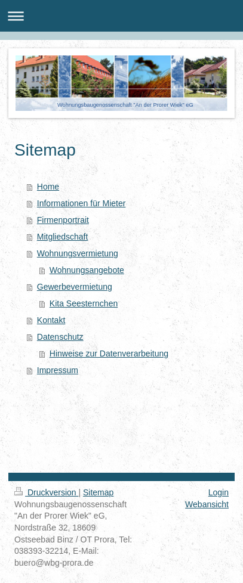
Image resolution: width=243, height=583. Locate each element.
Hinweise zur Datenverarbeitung (109, 353)
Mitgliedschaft (62, 236)
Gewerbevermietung (74, 287)
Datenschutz (60, 337)
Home (48, 186)
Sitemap (98, 492)
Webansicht (207, 504)
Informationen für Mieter (81, 203)
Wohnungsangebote (87, 270)
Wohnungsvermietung (77, 253)
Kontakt (51, 320)
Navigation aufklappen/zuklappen (121, 16)
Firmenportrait (63, 220)
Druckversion (46, 492)
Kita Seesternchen (84, 303)
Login (218, 492)
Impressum (57, 370)
